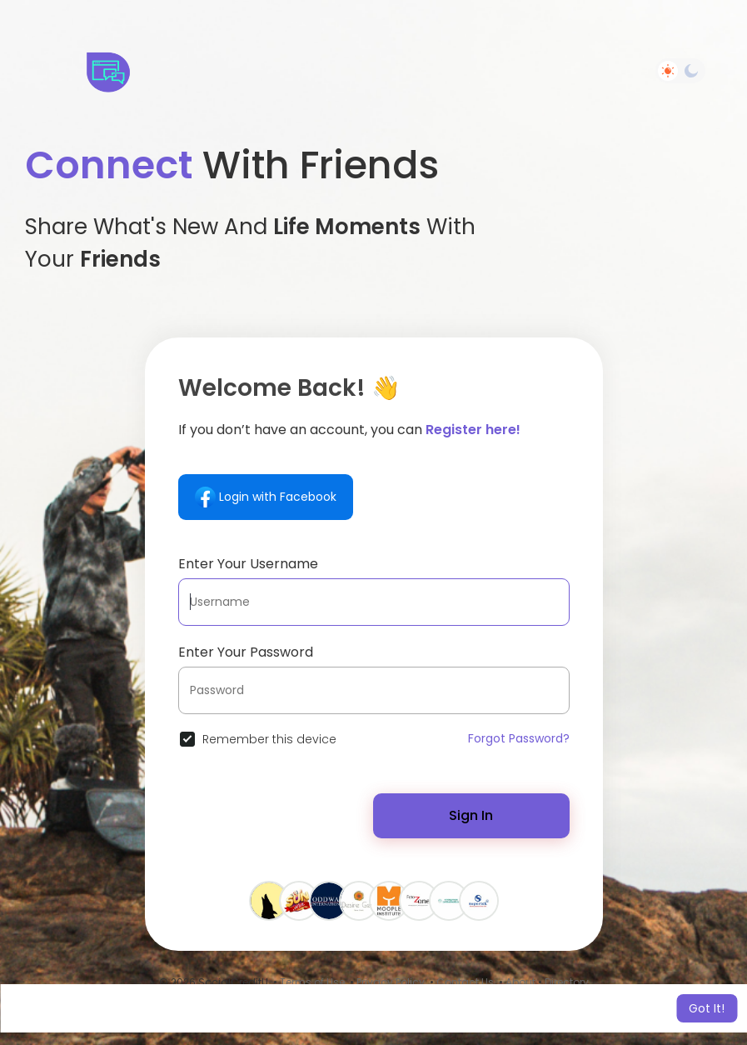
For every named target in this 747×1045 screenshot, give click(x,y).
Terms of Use (312, 982)
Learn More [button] (514, 1008)
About (520, 982)
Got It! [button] (707, 1008)
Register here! (473, 429)
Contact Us (465, 982)
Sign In (471, 815)
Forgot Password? (519, 738)
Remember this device (269, 739)
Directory (567, 982)
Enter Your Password (245, 652)
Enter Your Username (248, 563)
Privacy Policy (390, 982)
